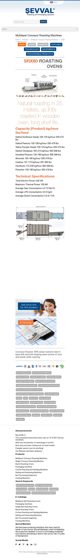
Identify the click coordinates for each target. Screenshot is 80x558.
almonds (36, 415)
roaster (31, 489)
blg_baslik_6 (20, 435)
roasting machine (54, 377)
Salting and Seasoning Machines (28, 472)
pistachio (20, 419)
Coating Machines (22, 478)
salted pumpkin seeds (39, 411)
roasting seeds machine (26, 407)
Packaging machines (23, 467)
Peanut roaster (22, 377)
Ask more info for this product (29, 306)
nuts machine (50, 402)
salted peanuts (22, 411)
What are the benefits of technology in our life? (34, 443)
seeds (19, 398)
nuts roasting (45, 398)
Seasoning (54, 489)
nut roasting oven (23, 373)
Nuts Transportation (44, 485)
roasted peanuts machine (27, 385)
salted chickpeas (56, 411)
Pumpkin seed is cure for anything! (29, 448)
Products (25, 40)
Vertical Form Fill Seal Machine (43, 493)
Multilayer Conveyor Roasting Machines (44, 40)
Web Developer (42, 553)
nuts (25, 398)
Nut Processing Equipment (26, 475)
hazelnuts (57, 415)
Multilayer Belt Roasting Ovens (27, 501)
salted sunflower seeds (46, 407)
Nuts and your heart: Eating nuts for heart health (35, 445)
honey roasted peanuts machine (29, 390)
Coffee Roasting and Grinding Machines (31, 470)
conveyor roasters (38, 377)
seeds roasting (22, 402)
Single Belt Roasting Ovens (26, 507)
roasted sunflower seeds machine (30, 394)
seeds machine (36, 402)
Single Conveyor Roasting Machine (29, 461)
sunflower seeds (51, 394)
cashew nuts (47, 415)
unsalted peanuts (23, 415)
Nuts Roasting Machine (42, 373)
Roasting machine (23, 493)
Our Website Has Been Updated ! (28, 451)
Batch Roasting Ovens (24, 464)
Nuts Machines (42, 489)
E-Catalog (25, 322)
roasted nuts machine (25, 381)
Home (17, 40)
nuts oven (33, 398)
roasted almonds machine (49, 385)
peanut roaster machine (45, 381)
